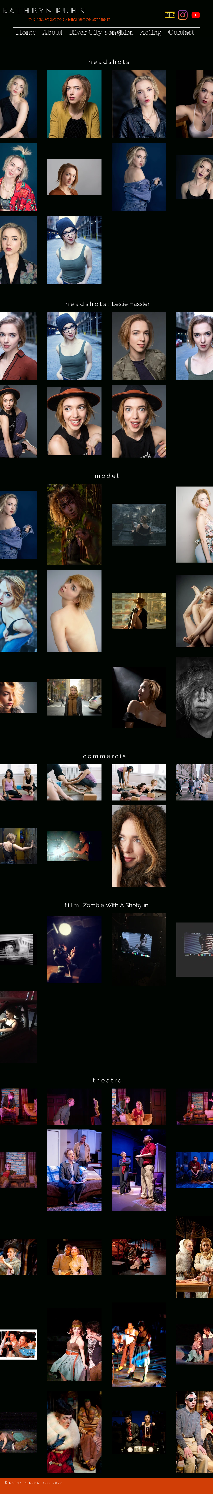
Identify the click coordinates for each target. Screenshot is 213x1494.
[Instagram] (183, 15)
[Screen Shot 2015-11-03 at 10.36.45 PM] (170, 15)
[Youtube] (196, 15)
